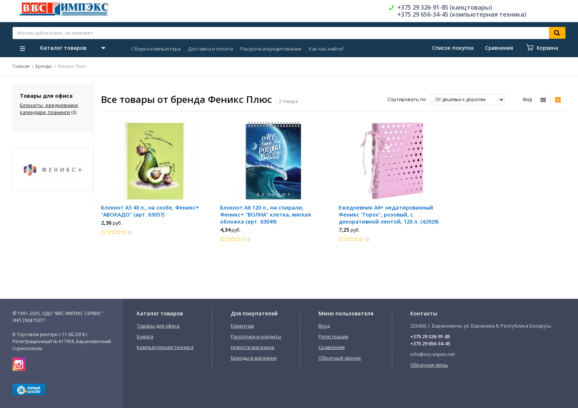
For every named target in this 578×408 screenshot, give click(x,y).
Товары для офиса (158, 325)
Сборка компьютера (156, 48)
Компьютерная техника (165, 347)
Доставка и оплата (210, 48)
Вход (324, 325)
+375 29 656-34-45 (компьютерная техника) (461, 14)
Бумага (145, 336)
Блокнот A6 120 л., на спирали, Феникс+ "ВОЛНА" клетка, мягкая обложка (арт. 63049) (265, 214)
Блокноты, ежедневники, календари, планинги (49, 108)
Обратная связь (429, 365)
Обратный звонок (339, 358)
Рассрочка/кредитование (271, 48)
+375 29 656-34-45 (430, 343)
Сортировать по (406, 99)
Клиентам (242, 325)
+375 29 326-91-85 (430, 336)
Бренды (43, 66)
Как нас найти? (326, 48)
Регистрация (333, 336)
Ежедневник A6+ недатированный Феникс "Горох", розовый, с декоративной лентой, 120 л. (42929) (388, 214)
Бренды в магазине (254, 358)
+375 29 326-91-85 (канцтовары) (444, 7)
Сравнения (331, 347)
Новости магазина (252, 347)
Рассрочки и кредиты (256, 336)
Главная (21, 66)
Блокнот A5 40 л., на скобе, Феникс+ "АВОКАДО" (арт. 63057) (150, 211)
